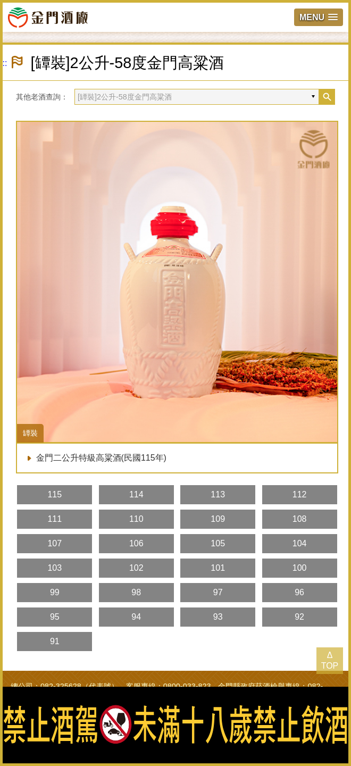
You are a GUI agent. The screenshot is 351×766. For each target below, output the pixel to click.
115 (54, 494)
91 (55, 641)
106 (136, 543)
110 (136, 518)
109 (218, 518)
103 (54, 567)
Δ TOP (330, 660)
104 (299, 543)
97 (218, 592)
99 (55, 592)
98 (136, 592)
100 (299, 567)
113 (218, 494)
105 (218, 543)
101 (218, 567)
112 (299, 494)
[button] (318, 17)
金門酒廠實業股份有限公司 (48, 17)
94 (136, 616)
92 (299, 616)
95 (55, 616)
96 (299, 592)
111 (54, 518)
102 (136, 567)
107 (54, 543)
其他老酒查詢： (42, 97)
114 (136, 494)
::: (3, 63)
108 (299, 518)
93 (218, 616)
